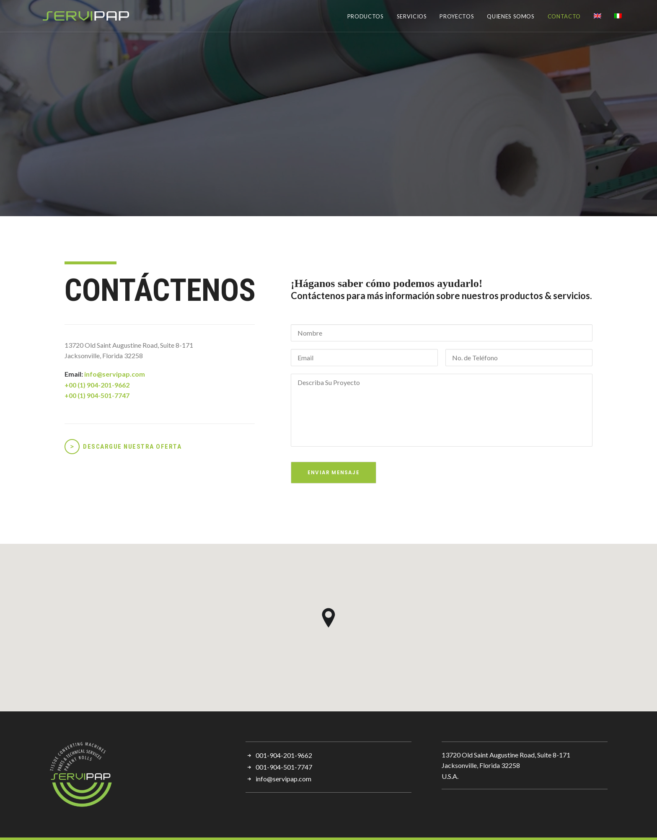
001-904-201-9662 (284, 755)
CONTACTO (564, 16)
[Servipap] (68, 16)
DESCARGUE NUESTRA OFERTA (132, 446)
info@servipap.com (114, 374)
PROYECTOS (457, 16)
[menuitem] (368, 17)
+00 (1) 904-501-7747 (97, 395)
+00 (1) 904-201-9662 (97, 385)
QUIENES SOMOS (510, 16)
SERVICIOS (412, 16)
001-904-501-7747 (284, 767)
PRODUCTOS (365, 16)
